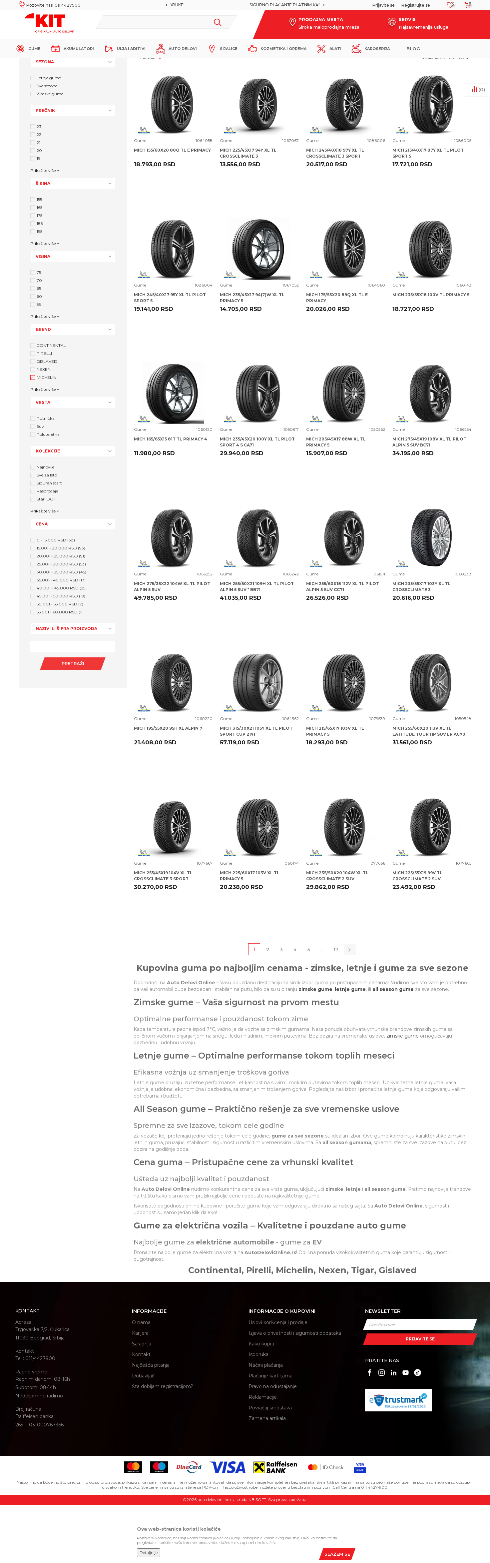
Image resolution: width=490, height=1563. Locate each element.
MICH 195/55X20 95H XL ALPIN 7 (168, 786)
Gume (140, 198)
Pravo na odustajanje (272, 1445)
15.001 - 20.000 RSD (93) (61, 606)
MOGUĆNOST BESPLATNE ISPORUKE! (244, 4)
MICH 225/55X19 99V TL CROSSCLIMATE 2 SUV (417, 934)
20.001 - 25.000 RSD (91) (61, 614)
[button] (166, 22)
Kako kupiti (261, 1402)
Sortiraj (329, 98)
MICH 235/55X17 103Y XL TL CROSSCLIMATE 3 (421, 644)
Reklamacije (262, 1455)
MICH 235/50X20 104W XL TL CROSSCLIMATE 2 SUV (337, 934)
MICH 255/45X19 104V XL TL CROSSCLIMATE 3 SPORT (163, 934)
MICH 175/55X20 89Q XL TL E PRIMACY (337, 356)
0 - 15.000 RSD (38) (56, 598)
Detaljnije (149, 1552)
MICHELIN (46, 435)
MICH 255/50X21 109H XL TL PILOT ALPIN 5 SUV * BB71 (257, 644)
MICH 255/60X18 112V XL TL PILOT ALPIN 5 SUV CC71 (342, 644)
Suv (40, 484)
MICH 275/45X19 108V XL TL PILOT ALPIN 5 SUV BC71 (429, 500)
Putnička (46, 476)
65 (39, 346)
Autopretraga (299, 98)
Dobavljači (144, 1434)
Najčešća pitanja (151, 1423)
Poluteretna (48, 492)
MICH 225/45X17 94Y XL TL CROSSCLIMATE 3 (248, 211)
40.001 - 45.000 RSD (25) (62, 646)
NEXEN (44, 427)
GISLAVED (47, 419)
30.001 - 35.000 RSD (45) (61, 630)
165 (39, 265)
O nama (141, 1381)
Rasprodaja (47, 549)
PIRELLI (44, 411)
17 (335, 1008)
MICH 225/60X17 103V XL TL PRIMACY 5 (249, 934)
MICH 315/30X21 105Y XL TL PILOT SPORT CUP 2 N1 (256, 789)
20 (39, 208)
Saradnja (141, 1402)
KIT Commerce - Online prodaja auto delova (57, 63)
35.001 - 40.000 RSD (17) (61, 638)
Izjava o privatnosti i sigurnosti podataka (294, 1391)
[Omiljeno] (450, 6)
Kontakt (141, 1413)
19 (38, 216)
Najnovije (45, 525)
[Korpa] (465, 7)
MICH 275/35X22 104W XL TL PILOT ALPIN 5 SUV (172, 644)
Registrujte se (415, 5)
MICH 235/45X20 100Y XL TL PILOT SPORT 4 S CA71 (257, 500)
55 (39, 362)
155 (39, 257)
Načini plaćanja (265, 1423)
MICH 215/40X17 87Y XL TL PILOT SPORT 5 (428, 211)
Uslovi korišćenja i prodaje (277, 1381)
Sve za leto (47, 533)
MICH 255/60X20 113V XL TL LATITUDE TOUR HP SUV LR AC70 (428, 789)
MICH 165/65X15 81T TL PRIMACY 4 (170, 497)
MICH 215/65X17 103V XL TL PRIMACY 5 (335, 789)
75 (39, 330)
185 (40, 281)
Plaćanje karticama (270, 1434)
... (322, 1008)
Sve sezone (47, 144)
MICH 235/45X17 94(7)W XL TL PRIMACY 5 (252, 356)
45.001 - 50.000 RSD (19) (61, 654)
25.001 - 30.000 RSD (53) (61, 622)
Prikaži (396, 98)
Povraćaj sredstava (270, 1466)
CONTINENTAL (51, 403)
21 (38, 200)
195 (39, 289)
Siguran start (49, 541)
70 (39, 338)
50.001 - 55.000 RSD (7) (60, 662)
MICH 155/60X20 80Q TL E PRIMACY (172, 208)
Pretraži (72, 721)
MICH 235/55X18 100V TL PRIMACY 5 (430, 353)
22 (39, 192)
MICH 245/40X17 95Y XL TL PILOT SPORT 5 (170, 356)
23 (39, 184)
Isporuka (258, 1413)
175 (39, 273)
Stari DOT (46, 557)
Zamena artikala (267, 1477)
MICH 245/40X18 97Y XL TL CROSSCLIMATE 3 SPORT (335, 211)
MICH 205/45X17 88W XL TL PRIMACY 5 (336, 500)
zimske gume (402, 1094)
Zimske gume (50, 152)
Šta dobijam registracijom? (162, 1445)
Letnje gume (49, 136)
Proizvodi (113, 63)
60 (39, 354)
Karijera (140, 1391)
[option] (245, 5)
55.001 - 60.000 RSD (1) (60, 670)
